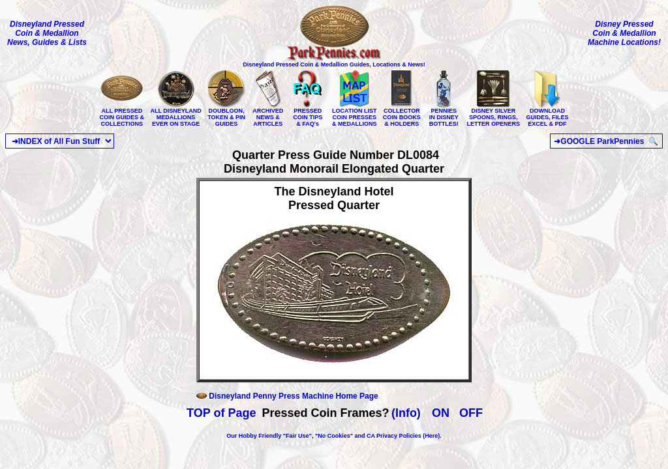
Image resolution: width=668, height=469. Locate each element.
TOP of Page (221, 412)
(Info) (406, 412)
